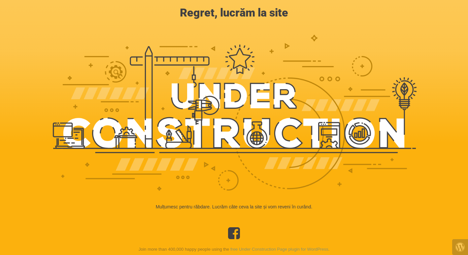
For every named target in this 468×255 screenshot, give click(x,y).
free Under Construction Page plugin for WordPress (279, 249)
